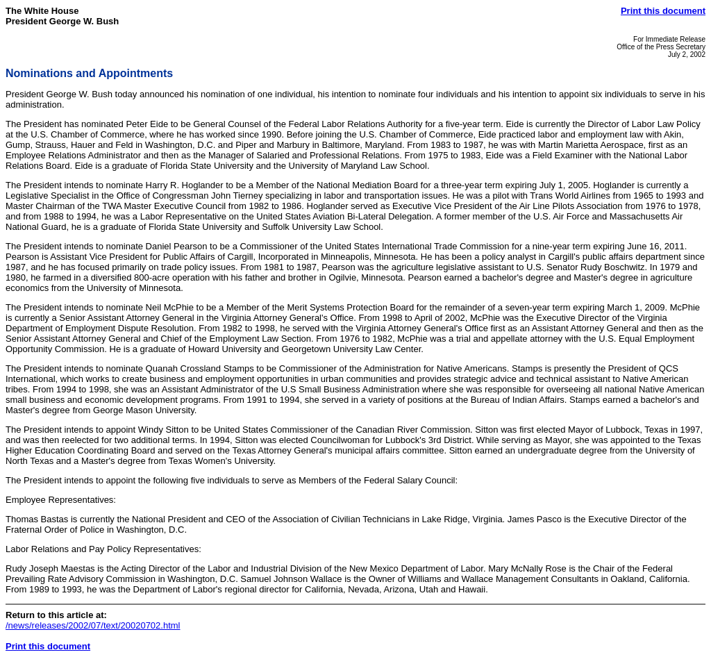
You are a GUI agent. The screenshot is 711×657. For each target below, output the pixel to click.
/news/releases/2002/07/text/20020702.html (93, 625)
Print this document (663, 11)
